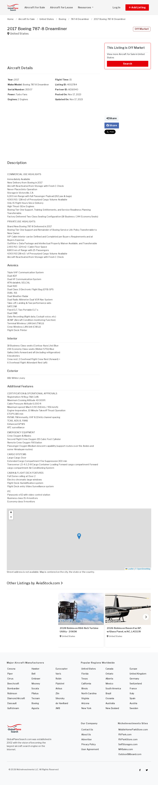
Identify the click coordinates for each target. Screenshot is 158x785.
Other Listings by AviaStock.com (35, 583)
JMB (58, 708)
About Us (86, 734)
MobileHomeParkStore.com (133, 729)
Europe (133, 668)
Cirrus (10, 678)
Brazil (108, 693)
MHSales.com (125, 749)
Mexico (109, 683)
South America (113, 688)
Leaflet (129, 569)
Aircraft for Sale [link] (34, 7)
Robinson (12, 693)
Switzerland (136, 683)
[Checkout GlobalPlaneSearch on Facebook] (139, 770)
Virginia (85, 698)
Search (127, 63)
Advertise (86, 739)
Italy (132, 693)
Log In (116, 7)
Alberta (109, 678)
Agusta (35, 708)
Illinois (84, 688)
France (133, 688)
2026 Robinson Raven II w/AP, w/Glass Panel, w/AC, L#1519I (124, 630)
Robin (58, 678)
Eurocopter (61, 668)
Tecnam (35, 698)
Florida (84, 673)
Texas (84, 678)
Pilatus (35, 693)
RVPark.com (124, 734)
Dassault (12, 703)
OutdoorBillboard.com (129, 754)
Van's (58, 673)
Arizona (85, 703)
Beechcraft (13, 683)
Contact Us (87, 729)
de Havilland (62, 703)
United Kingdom (138, 673)
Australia (110, 703)
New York (86, 708)
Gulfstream (13, 708)
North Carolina (88, 693)
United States (88, 668)
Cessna (11, 668)
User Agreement (90, 749)
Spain (132, 698)
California (86, 683)
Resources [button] (87, 7)
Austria (133, 703)
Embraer (35, 678)
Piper (10, 673)
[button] (137, 7)
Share (111, 118)
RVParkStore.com (127, 739)
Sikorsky (60, 698)
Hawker (35, 668)
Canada (109, 668)
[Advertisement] (53, 50)
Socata (35, 688)
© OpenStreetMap (142, 569)
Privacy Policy (88, 744)
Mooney (35, 683)
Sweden (134, 708)
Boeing (35, 703)
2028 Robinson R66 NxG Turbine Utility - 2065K (79, 630)
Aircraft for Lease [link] (61, 7)
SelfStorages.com (127, 744)
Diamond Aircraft (16, 698)
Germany (134, 678)
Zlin (57, 693)
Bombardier (13, 688)
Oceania (110, 698)
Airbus (59, 688)
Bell (33, 673)
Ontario (109, 673)
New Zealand (112, 708)
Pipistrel (60, 683)
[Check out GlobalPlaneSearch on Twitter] (146, 770)
